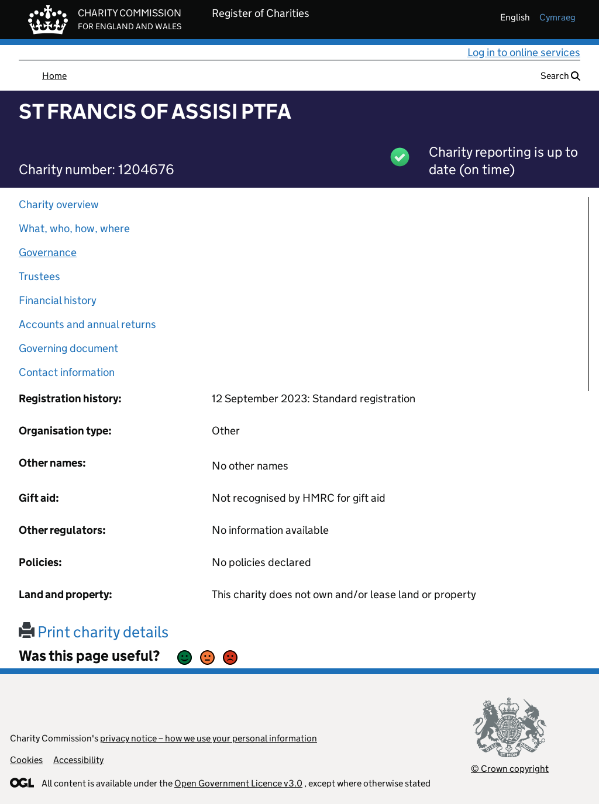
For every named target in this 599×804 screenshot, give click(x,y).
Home (54, 75)
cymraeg (557, 17)
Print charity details (93, 631)
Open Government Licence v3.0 (238, 783)
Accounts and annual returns (87, 324)
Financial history (58, 300)
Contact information (67, 372)
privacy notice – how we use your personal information (208, 738)
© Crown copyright (510, 768)
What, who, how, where (74, 228)
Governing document (68, 348)
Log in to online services (523, 52)
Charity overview (59, 204)
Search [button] (560, 75)
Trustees (39, 276)
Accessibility (78, 759)
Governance (48, 252)
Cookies (26, 759)
